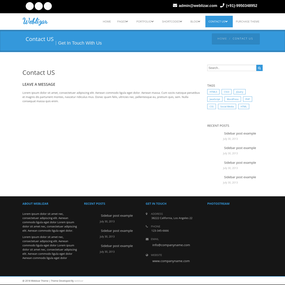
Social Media (227, 106)
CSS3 (226, 91)
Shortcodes (172, 21)
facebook (30, 6)
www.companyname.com (171, 261)
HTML (244, 106)
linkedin (48, 6)
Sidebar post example (240, 133)
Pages (122, 21)
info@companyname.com (171, 245)
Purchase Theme (248, 21)
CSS (212, 106)
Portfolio (144, 21)
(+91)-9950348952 (241, 6)
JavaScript (215, 99)
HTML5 (213, 91)
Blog (195, 21)
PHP (247, 99)
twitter (39, 6)
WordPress (233, 99)
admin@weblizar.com (198, 6)
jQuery (239, 91)
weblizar (78, 280)
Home (107, 21)
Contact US (218, 21)
